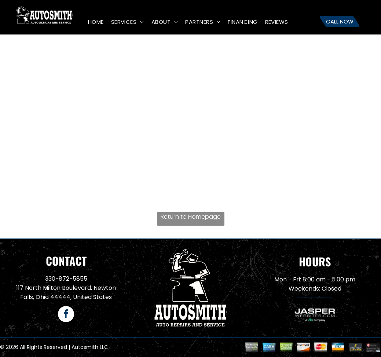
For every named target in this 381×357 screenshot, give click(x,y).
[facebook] (66, 315)
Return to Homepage (191, 216)
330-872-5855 (66, 278)
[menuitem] (95, 21)
